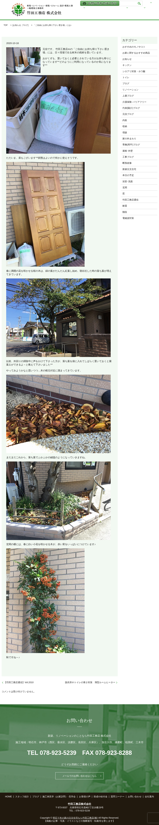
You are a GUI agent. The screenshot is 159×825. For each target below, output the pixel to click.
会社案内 (113, 13)
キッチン (127, 65)
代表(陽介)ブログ (131, 108)
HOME (77, 8)
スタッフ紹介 (80, 13)
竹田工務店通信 (130, 199)
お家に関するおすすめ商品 (136, 53)
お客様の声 (84, 796)
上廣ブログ (128, 95)
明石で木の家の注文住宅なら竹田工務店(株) (75, 817)
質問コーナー (117, 796)
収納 (124, 126)
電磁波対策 (128, 218)
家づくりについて (101, 8)
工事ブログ (128, 157)
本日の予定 (128, 175)
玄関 (124, 187)
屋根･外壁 (127, 151)
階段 (124, 212)
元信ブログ (128, 114)
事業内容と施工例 (125, 8)
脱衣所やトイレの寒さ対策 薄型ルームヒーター (90, 682)
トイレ (125, 77)
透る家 (87, 8)
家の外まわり (129, 138)
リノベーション (130, 89)
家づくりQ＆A (130, 13)
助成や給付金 (96, 13)
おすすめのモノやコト (133, 46)
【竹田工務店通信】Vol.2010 (19, 682)
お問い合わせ (135, 796)
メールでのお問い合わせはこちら (79, 775)
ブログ (143, 8)
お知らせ (17, 25)
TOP (6, 25)
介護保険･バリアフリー (134, 102)
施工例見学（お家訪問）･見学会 (59, 796)
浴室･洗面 (127, 181)
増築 (124, 132)
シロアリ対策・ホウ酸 (133, 71)
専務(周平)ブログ (131, 144)
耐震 (124, 205)
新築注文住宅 (129, 169)
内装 (124, 120)
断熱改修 (127, 163)
